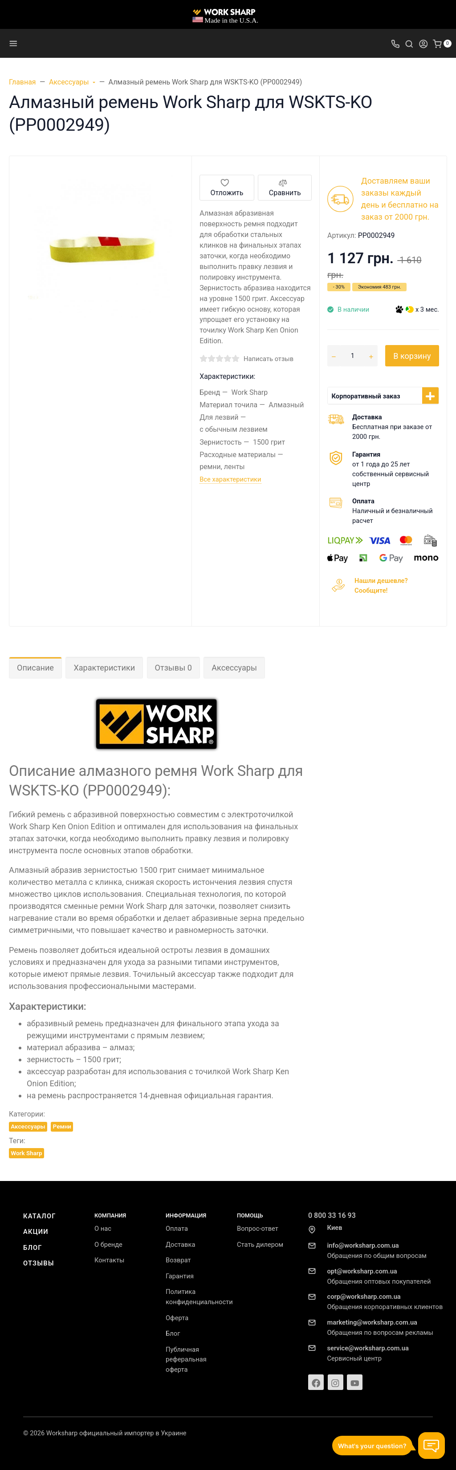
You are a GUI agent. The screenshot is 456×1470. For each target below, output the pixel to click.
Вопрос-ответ (257, 1229)
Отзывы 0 (173, 667)
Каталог (39, 1216)
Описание (35, 667)
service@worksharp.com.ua (368, 1348)
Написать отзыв (268, 359)
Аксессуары (234, 667)
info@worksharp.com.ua (363, 1245)
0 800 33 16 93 (332, 1215)
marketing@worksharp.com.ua (372, 1322)
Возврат (178, 1260)
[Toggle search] (409, 43)
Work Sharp (26, 1153)
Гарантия (180, 1276)
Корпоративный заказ (366, 396)
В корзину (412, 356)
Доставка (180, 1245)
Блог (32, 1248)
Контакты (109, 1260)
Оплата (177, 1229)
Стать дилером (260, 1245)
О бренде (108, 1245)
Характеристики (104, 667)
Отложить (227, 187)
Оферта (177, 1318)
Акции (36, 1232)
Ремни (62, 1126)
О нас (102, 1229)
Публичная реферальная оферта (186, 1359)
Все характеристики (230, 479)
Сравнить (285, 187)
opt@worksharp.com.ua (362, 1271)
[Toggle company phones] (395, 43)
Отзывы (38, 1263)
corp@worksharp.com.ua (364, 1297)
